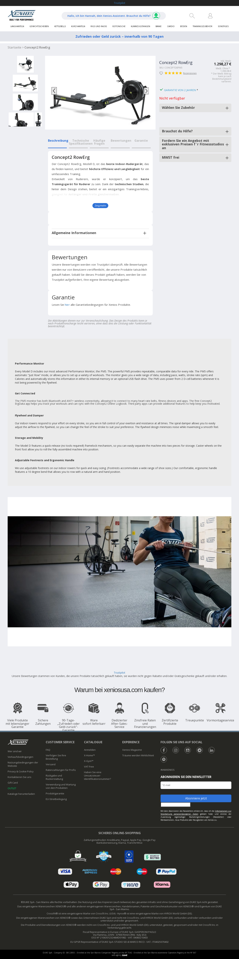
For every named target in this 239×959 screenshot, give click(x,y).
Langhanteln (17, 26)
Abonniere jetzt (196, 798)
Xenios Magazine (132, 749)
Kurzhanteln (78, 26)
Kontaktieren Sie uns (19, 777)
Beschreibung (58, 140)
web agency (119, 955)
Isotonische (118, 26)
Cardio (171, 26)
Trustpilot (119, 3)
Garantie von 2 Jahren (180, 90)
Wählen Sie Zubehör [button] (178, 107)
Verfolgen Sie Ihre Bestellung (56, 757)
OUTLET (12, 788)
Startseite (14, 47)
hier (67, 304)
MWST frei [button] (170, 157)
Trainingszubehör (202, 26)
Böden (183, 26)
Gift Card (13, 782)
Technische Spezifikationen (81, 142)
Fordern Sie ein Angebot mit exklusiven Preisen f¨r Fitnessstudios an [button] (193, 144)
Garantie (141, 140)
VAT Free (89, 766)
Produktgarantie (55, 793)
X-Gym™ (88, 761)
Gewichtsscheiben (39, 26)
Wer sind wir (15, 751)
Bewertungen (121, 140)
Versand (50, 764)
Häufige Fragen (99, 142)
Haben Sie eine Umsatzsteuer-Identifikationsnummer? (97, 775)
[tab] (100, 233)
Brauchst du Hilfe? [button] (177, 131)
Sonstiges (223, 26)
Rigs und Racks (99, 26)
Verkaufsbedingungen (20, 757)
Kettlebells (60, 26)
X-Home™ (89, 755)
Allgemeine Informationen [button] (74, 233)
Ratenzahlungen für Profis (61, 770)
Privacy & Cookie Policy (21, 771)
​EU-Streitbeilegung (56, 799)
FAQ (48, 749)
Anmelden (90, 749)
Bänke (159, 26)
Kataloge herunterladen (21, 793)
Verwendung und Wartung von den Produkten (61, 786)
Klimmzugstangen (140, 26)
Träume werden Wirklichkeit (138, 755)
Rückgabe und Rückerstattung (54, 777)
